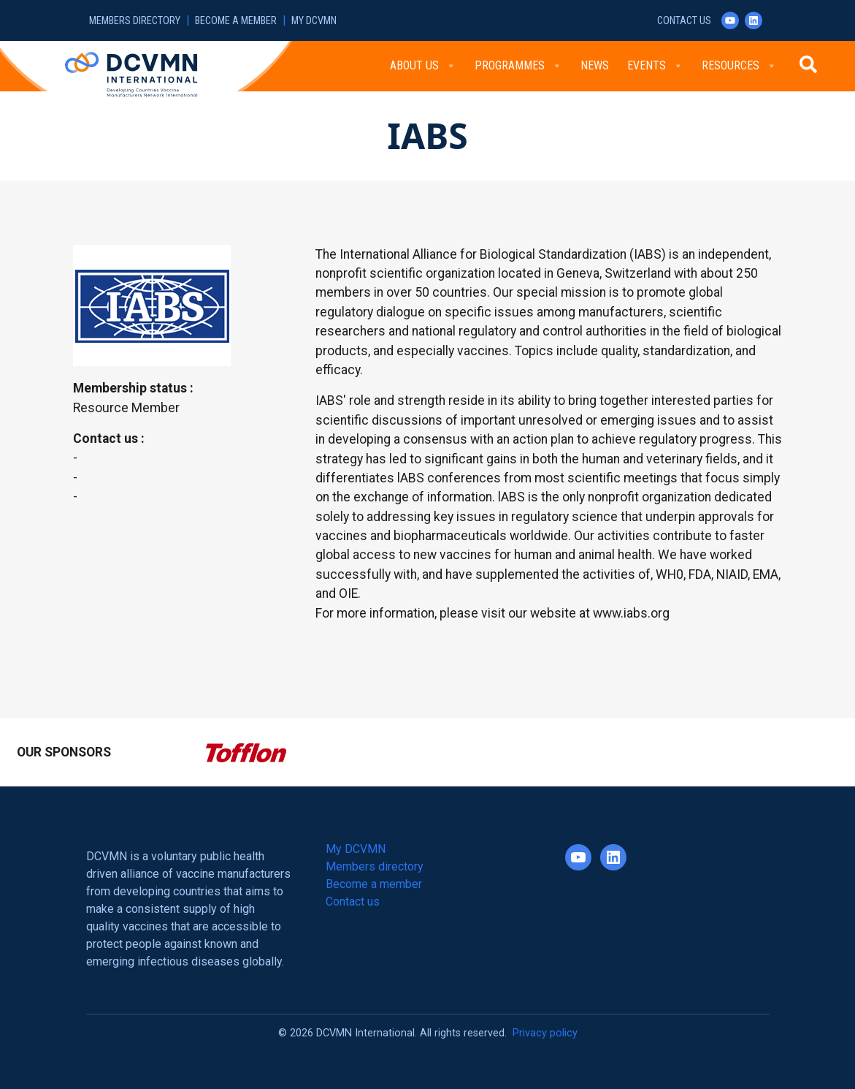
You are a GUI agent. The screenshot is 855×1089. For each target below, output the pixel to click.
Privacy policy (545, 1033)
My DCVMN (314, 21)
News (594, 65)
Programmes (518, 65)
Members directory (134, 21)
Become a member (236, 21)
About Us (423, 65)
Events (655, 65)
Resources (739, 65)
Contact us (684, 21)
